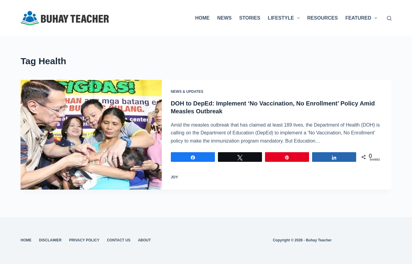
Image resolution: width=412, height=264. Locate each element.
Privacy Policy (84, 240)
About (144, 240)
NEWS (224, 17)
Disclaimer (50, 240)
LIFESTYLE (285, 18)
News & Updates (187, 92)
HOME (202, 17)
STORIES (249, 17)
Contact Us (118, 240)
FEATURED (362, 18)
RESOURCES (322, 17)
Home (26, 240)
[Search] (389, 18)
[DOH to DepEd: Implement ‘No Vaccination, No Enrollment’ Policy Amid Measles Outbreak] (91, 135)
